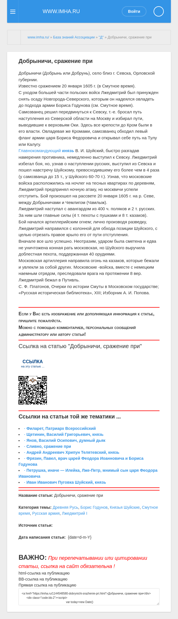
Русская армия (45, 513)
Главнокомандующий (39, 150)
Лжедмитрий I (74, 513)
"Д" (101, 37)
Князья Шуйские (125, 507)
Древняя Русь (65, 507)
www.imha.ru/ (38, 37)
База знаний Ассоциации (74, 37)
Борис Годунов (94, 507)
